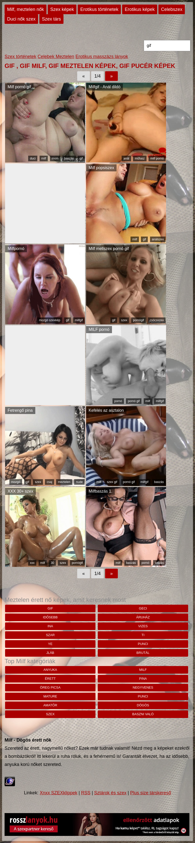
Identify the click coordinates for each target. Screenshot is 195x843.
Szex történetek (20, 56)
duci (33, 158)
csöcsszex (157, 320)
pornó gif (134, 401)
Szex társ (51, 19)
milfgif (79, 320)
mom (55, 158)
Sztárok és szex (110, 792)
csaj (49, 482)
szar (50, 635)
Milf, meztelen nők (25, 9)
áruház (143, 617)
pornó (118, 401)
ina (50, 626)
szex (124, 320)
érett (50, 678)
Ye (50, 644)
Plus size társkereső (150, 792)
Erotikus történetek (99, 9)
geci (143, 608)
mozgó (15, 482)
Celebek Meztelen (56, 56)
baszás (69, 158)
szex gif (112, 482)
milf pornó (157, 158)
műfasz (140, 158)
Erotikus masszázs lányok (101, 56)
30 (52, 563)
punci (143, 644)
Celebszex (171, 9)
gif (81, 158)
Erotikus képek (140, 9)
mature (50, 696)
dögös (143, 705)
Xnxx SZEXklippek (58, 792)
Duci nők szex (21, 19)
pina (143, 678)
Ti (142, 635)
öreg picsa (50, 687)
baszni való (143, 714)
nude (79, 482)
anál (126, 158)
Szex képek (62, 9)
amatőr (50, 705)
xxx (32, 563)
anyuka (50, 670)
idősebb (50, 617)
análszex (158, 239)
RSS (85, 792)
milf (43, 158)
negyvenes (143, 687)
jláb (50, 653)
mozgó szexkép (49, 320)
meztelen (64, 482)
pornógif (138, 320)
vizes (143, 626)
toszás (159, 563)
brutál (142, 653)
